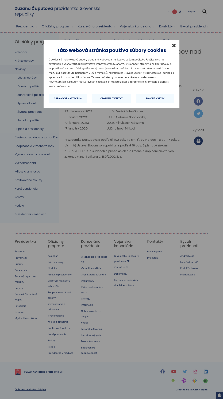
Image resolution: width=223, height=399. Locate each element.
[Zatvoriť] (173, 45)
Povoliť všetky (155, 98)
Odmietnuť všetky (111, 98)
